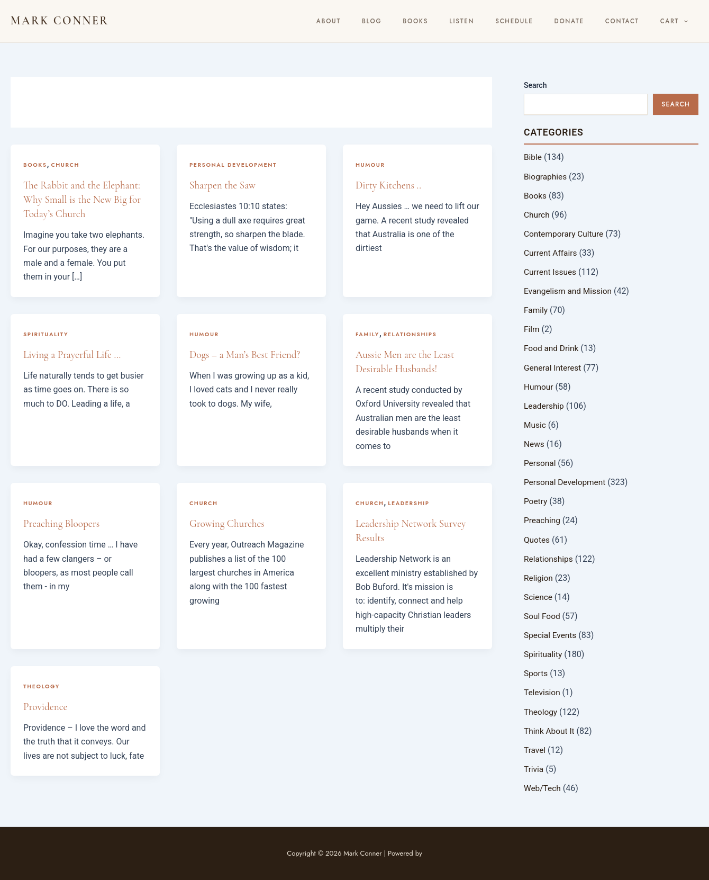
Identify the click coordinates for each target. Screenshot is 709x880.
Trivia (534, 767)
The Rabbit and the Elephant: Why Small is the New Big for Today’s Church (84, 199)
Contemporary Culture (565, 233)
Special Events (551, 633)
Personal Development (234, 164)
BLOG (430, 21)
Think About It (550, 729)
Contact (635, 21)
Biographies (546, 176)
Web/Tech (543, 786)
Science (538, 595)
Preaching (542, 519)
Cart (678, 21)
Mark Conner (60, 21)
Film (532, 329)
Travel (535, 748)
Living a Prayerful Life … (73, 354)
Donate (591, 21)
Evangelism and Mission (569, 290)
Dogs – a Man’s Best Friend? (246, 354)
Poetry (536, 500)
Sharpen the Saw (223, 185)
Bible (533, 157)
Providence (46, 707)
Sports (536, 672)
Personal (540, 462)
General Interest (554, 367)
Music (535, 424)
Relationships (412, 334)
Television (542, 691)
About (396, 21)
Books (465, 21)
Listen (501, 21)
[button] (688, 21)
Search (535, 85)
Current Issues (551, 271)
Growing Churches (228, 523)
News (534, 443)
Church (66, 164)
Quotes (537, 538)
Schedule (546, 21)
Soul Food (542, 614)
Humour (371, 164)
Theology (42, 685)
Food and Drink (552, 348)
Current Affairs (551, 252)
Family (368, 334)
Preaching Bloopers (63, 523)
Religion (539, 576)
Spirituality (46, 334)
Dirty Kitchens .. (390, 185)
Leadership (410, 503)
